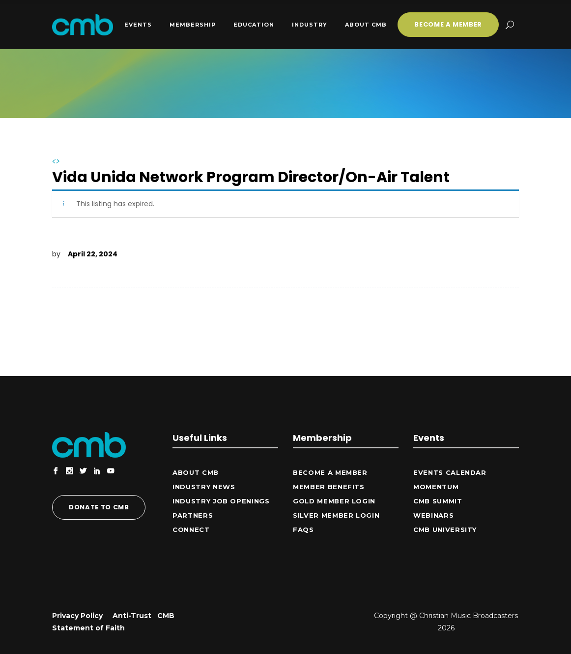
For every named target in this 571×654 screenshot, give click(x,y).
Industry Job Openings (221, 501)
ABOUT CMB (195, 472)
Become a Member (330, 472)
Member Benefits (329, 487)
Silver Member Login (336, 515)
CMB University (445, 529)
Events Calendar (449, 472)
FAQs (303, 529)
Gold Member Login (334, 501)
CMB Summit (437, 501)
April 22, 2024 (92, 254)
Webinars (433, 515)
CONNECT (191, 529)
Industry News (203, 487)
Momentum (435, 487)
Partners (192, 515)
